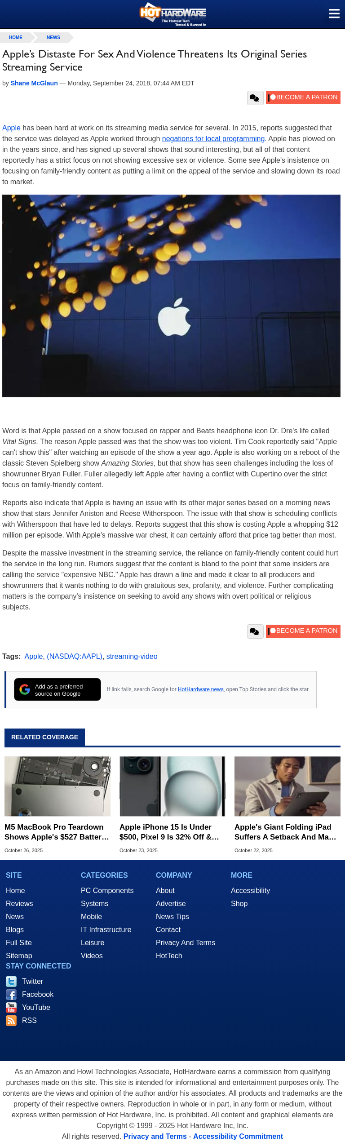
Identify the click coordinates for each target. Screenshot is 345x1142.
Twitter (32, 981)
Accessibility (250, 890)
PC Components (107, 890)
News (53, 37)
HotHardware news (201, 689)
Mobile (91, 916)
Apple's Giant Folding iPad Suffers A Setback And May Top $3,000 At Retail (283, 832)
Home (15, 890)
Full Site (19, 942)
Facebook (37, 994)
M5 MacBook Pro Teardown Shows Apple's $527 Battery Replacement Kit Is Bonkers (55, 832)
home (15, 37)
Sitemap (19, 956)
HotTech (169, 956)
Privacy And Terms (185, 942)
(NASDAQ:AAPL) (74, 656)
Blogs (15, 929)
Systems (94, 903)
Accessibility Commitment (238, 1136)
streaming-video (132, 656)
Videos (92, 956)
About (165, 890)
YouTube (36, 1007)
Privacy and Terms (155, 1136)
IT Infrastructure (106, 929)
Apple (11, 128)
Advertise (171, 903)
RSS (29, 1020)
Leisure (92, 942)
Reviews (19, 903)
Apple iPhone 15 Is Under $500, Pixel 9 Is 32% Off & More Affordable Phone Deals (165, 832)
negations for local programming (213, 138)
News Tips (172, 916)
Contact (168, 929)
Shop (239, 903)
